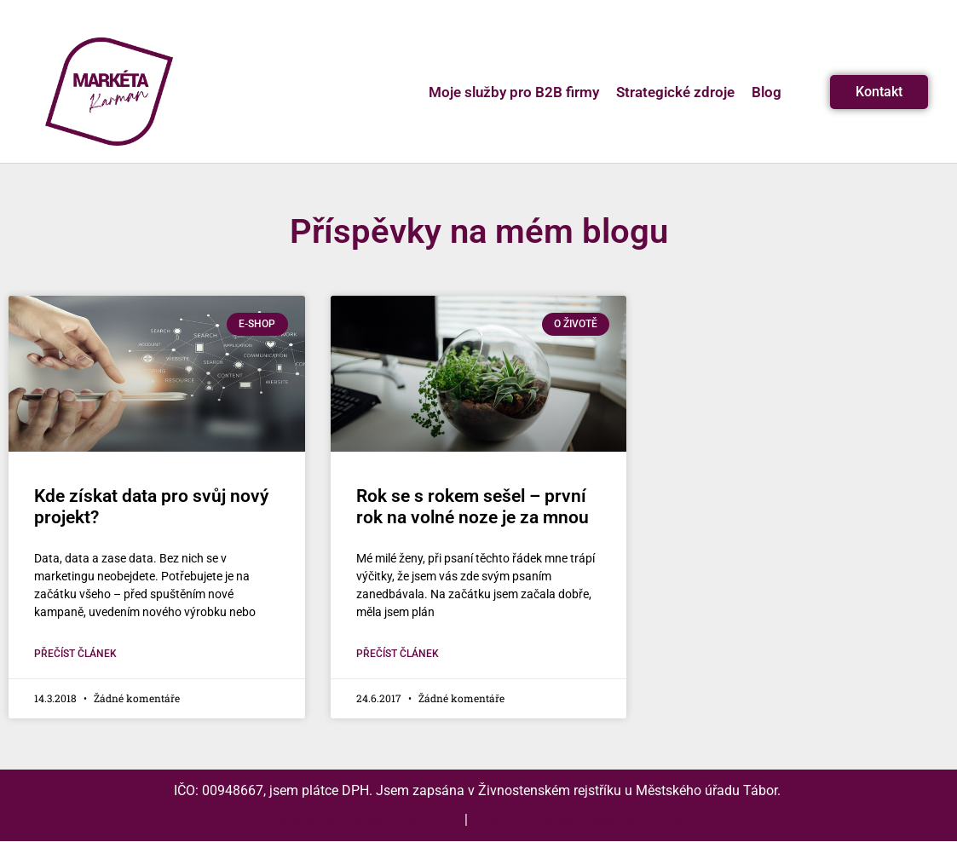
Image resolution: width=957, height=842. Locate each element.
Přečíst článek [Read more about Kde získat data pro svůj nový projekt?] (75, 654)
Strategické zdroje (675, 92)
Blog (766, 92)
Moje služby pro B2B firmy (514, 92)
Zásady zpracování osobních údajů (577, 819)
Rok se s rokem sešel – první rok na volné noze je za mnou (472, 507)
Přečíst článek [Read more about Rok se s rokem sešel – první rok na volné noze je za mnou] (397, 654)
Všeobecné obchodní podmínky (365, 819)
